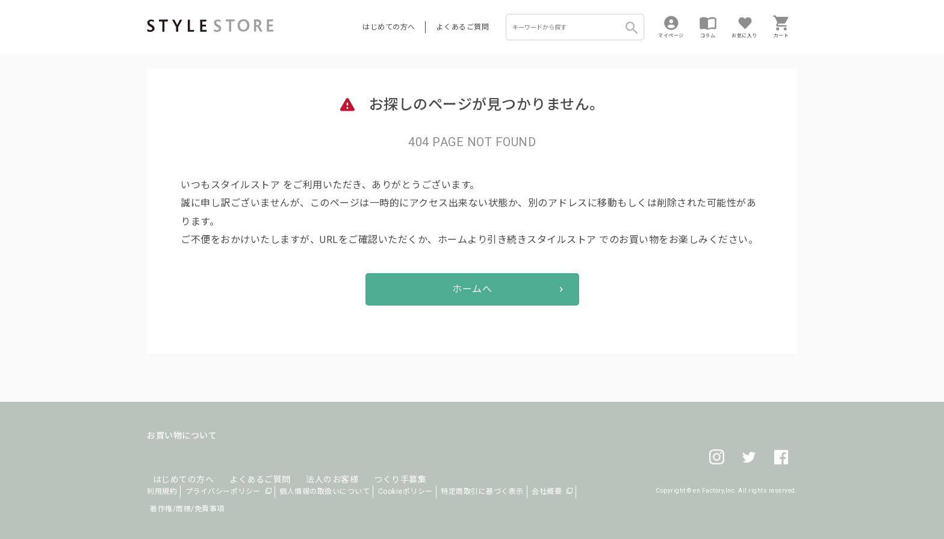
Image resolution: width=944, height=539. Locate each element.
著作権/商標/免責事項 (187, 509)
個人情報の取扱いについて (324, 491)
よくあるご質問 (462, 27)
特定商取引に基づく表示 (482, 491)
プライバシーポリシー (223, 491)
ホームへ (472, 289)
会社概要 (547, 491)
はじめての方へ (388, 27)
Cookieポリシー (405, 491)
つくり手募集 (376, 464)
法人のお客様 (314, 464)
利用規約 (162, 491)
